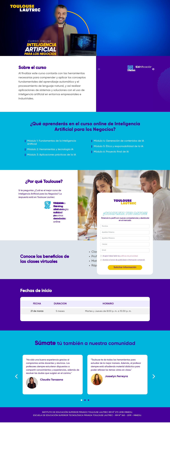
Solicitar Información (125, 267)
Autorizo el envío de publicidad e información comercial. (124, 260)
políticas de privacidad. (129, 256)
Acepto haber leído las (120, 256)
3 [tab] (88, 409)
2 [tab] (85, 409)
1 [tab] (81, 409)
